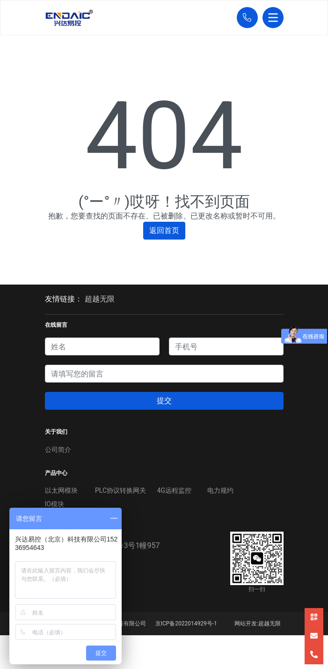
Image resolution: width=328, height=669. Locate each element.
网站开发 (245, 623)
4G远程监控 (174, 490)
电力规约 (220, 490)
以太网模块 (61, 490)
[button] (245, 17)
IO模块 (54, 504)
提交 (164, 400)
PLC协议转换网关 (120, 490)
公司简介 (58, 449)
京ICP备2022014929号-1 (186, 623)
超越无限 (100, 298)
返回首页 (164, 230)
